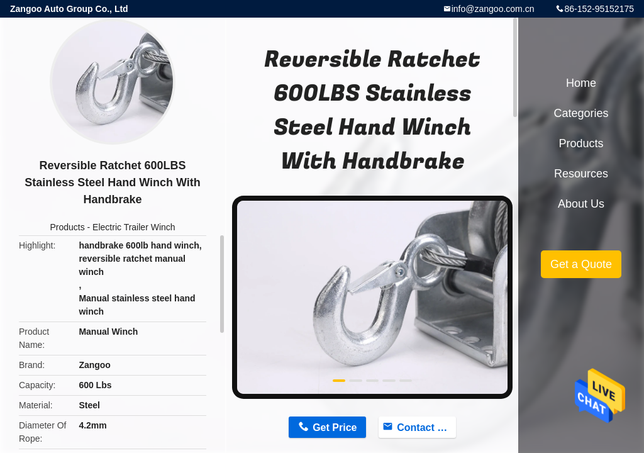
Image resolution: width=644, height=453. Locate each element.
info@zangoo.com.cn (493, 9)
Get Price (335, 427)
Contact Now (426, 427)
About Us (581, 204)
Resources (581, 173)
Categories (580, 113)
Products (67, 227)
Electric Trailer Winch (133, 227)
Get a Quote (581, 264)
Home (581, 83)
